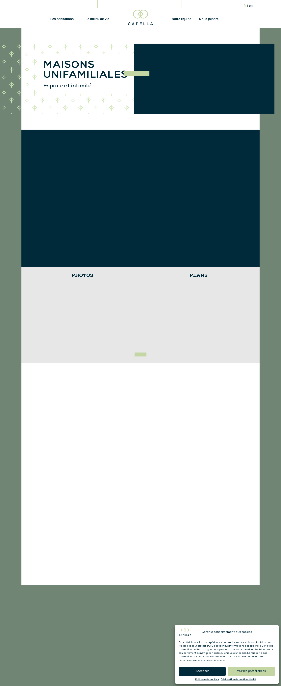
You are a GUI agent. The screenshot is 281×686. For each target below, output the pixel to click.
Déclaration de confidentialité (238, 679)
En (251, 5)
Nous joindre (209, 19)
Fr (245, 5)
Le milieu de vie (97, 19)
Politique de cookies (207, 679)
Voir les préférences (251, 671)
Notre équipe (181, 19)
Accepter (202, 671)
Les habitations (62, 19)
